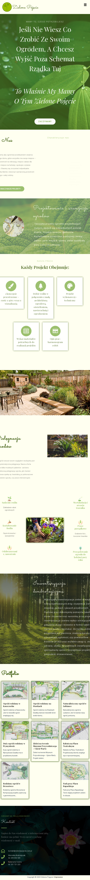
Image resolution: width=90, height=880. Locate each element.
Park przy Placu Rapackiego (70, 784)
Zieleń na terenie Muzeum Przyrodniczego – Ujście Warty (45, 746)
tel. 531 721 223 (14, 864)
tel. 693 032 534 (14, 858)
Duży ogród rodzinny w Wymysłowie (14, 744)
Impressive (58, 877)
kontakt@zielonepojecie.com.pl (20, 851)
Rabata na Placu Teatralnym (70, 744)
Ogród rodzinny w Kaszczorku (11, 704)
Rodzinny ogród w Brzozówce (11, 784)
